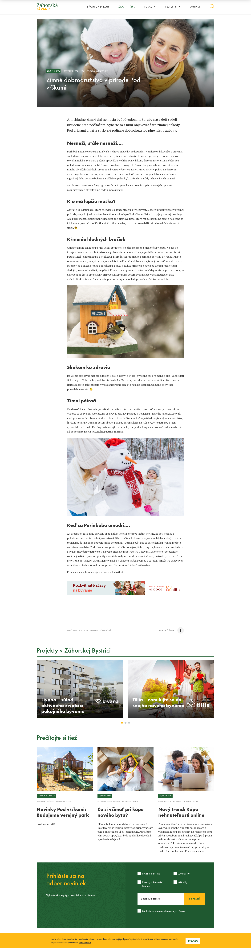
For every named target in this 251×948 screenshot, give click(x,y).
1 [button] (122, 723)
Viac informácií (85, 942)
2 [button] (125, 723)
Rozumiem (193, 941)
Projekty (172, 6)
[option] (80, 689)
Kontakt (195, 6)
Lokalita (149, 6)
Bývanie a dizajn (98, 6)
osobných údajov (177, 911)
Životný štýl (126, 6)
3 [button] (129, 723)
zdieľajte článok (171, 630)
